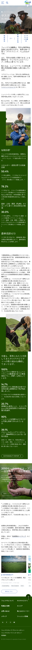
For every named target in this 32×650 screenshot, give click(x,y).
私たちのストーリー (23, 611)
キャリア (20, 606)
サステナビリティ (22, 600)
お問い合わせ (5, 611)
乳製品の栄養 (5, 606)
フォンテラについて (7, 600)
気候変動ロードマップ (19, 536)
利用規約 (3, 635)
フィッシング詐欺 (22, 616)
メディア (4, 616)
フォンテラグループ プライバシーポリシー (12, 630)
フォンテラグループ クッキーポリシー (11, 633)
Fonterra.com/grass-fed (8, 87)
